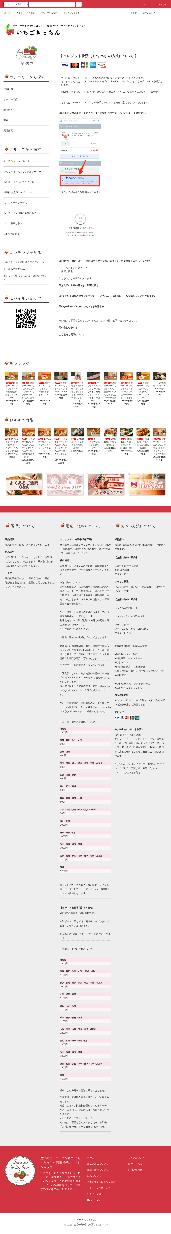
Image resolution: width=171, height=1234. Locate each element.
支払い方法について (97, 1163)
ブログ (132, 13)
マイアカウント (136, 1157)
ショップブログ (95, 1193)
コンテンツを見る (69, 13)
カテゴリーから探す (24, 13)
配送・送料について (97, 1169)
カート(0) (159, 4)
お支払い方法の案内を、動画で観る (80, 285)
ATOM (97, 1199)
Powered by (85, 1225)
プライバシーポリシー (99, 1187)
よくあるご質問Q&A (14, 269)
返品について (94, 1175)
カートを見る (135, 1163)
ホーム (7, 13)
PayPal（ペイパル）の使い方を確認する (82, 306)
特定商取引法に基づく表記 (101, 1181)
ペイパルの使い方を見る (127, 772)
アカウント (139, 4)
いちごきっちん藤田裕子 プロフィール (24, 262)
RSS (89, 1199)
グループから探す (47, 13)
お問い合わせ (147, 13)
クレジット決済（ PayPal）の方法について (25, 278)
